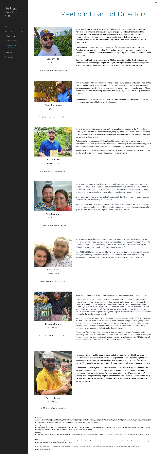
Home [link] (6, 27)
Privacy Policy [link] (9, 36)
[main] (103, 13)
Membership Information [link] (13, 31)
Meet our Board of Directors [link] (14, 46)
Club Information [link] (10, 41)
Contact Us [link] (8, 57)
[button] (156, 3)
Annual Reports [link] (12, 52)
